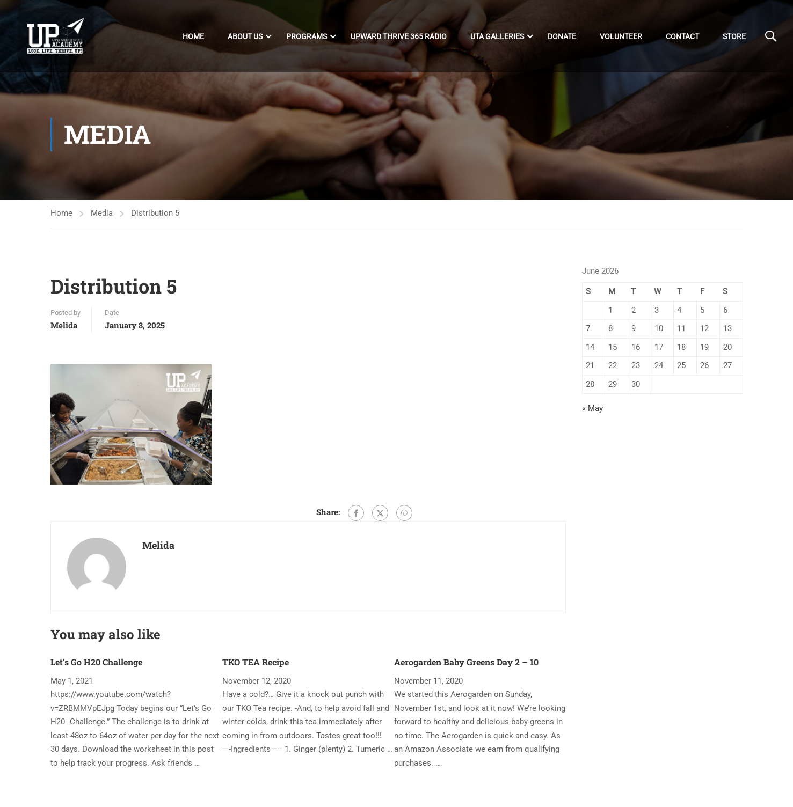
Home (193, 37)
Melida (63, 330)
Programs (306, 37)
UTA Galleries (497, 37)
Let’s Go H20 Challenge (96, 666)
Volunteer (621, 37)
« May (592, 413)
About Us (245, 37)
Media (102, 218)
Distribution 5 (155, 218)
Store (734, 37)
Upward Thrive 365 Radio (399, 37)
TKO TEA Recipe (255, 666)
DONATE (562, 37)
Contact (682, 37)
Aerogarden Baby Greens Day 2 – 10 (466, 666)
